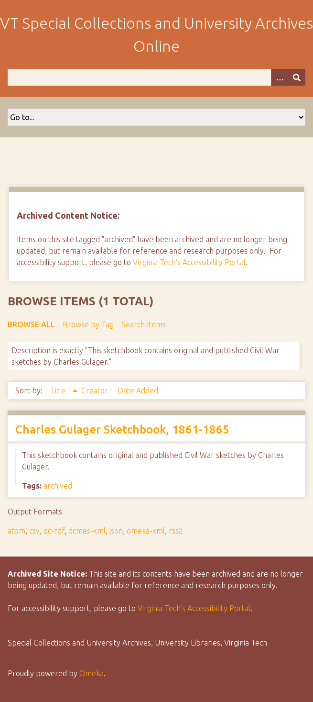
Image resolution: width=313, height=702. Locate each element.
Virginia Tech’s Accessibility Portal (194, 608)
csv (34, 530)
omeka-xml (146, 530)
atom (16, 530)
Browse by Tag (88, 324)
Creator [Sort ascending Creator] (95, 390)
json (116, 530)
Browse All (31, 324)
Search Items (143, 324)
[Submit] (296, 77)
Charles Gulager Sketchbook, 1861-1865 (122, 429)
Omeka (91, 673)
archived (57, 485)
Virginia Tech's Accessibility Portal (189, 262)
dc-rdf (54, 530)
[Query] (156, 77)
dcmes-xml (87, 530)
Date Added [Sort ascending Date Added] (138, 390)
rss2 (176, 530)
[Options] (279, 77)
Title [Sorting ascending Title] (58, 390)
